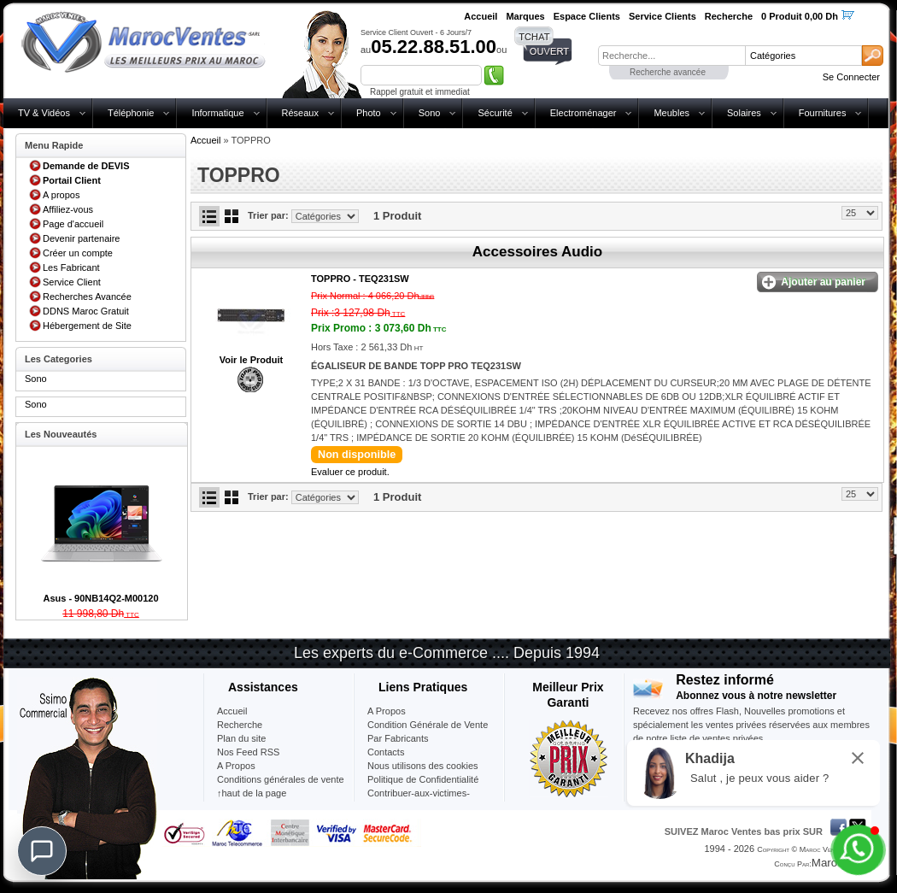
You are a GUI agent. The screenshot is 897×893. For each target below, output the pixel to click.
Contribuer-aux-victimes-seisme (418, 800)
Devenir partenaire (81, 238)
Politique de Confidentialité (422, 779)
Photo (368, 113)
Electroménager (583, 113)
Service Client (72, 282)
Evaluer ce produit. (350, 472)
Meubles (671, 113)
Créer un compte (78, 253)
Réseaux (300, 113)
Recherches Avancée (87, 296)
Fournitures (823, 113)
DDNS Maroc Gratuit (86, 311)
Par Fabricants (398, 738)
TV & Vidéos (44, 113)
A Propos (386, 711)
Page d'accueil (73, 224)
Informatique (217, 113)
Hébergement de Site (87, 325)
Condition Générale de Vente (427, 725)
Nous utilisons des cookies (422, 766)
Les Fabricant (71, 267)
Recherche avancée (668, 72)
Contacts (385, 752)
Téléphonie (131, 113)
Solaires (744, 113)
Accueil (205, 140)
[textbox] (671, 55)
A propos (61, 195)
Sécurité (495, 113)
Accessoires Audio (537, 252)
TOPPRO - (360, 278)
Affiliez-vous (68, 209)
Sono (430, 113)
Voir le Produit (251, 360)
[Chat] (42, 851)
